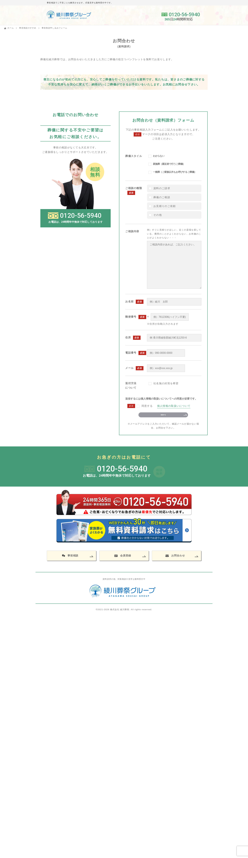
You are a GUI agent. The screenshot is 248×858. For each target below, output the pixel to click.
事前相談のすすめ (27, 28)
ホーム (10, 28)
